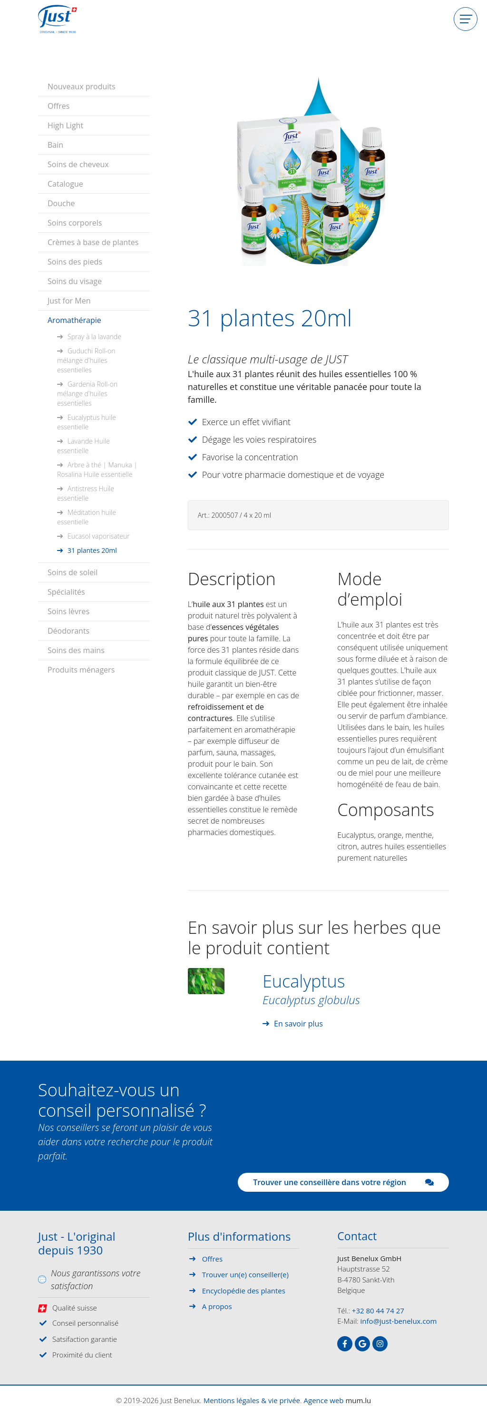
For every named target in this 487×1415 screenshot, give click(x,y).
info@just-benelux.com (398, 1321)
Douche (61, 202)
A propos (217, 1306)
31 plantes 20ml (92, 549)
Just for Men (69, 299)
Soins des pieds (75, 261)
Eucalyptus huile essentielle (86, 421)
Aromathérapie (74, 319)
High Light (65, 124)
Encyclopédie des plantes (243, 1290)
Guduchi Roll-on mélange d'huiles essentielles (86, 359)
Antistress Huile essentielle (85, 492)
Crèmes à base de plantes (93, 241)
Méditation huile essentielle (86, 516)
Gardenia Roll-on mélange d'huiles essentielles (87, 393)
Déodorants (68, 630)
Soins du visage (75, 280)
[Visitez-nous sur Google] (362, 1344)
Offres (58, 105)
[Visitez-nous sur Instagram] (380, 1344)
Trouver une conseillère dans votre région (343, 1182)
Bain (55, 144)
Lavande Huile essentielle (83, 445)
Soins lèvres (68, 610)
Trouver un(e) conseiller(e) (245, 1274)
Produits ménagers (81, 669)
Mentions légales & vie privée (252, 1400)
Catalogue (65, 183)
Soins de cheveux (78, 163)
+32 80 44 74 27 (378, 1311)
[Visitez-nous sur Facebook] (344, 1344)
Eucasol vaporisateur (99, 535)
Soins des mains (76, 649)
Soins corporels (75, 222)
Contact (357, 1237)
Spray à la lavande (94, 335)
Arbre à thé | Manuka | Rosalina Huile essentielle (97, 468)
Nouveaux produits (82, 85)
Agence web (324, 1400)
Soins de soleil (72, 571)
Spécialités (66, 591)
